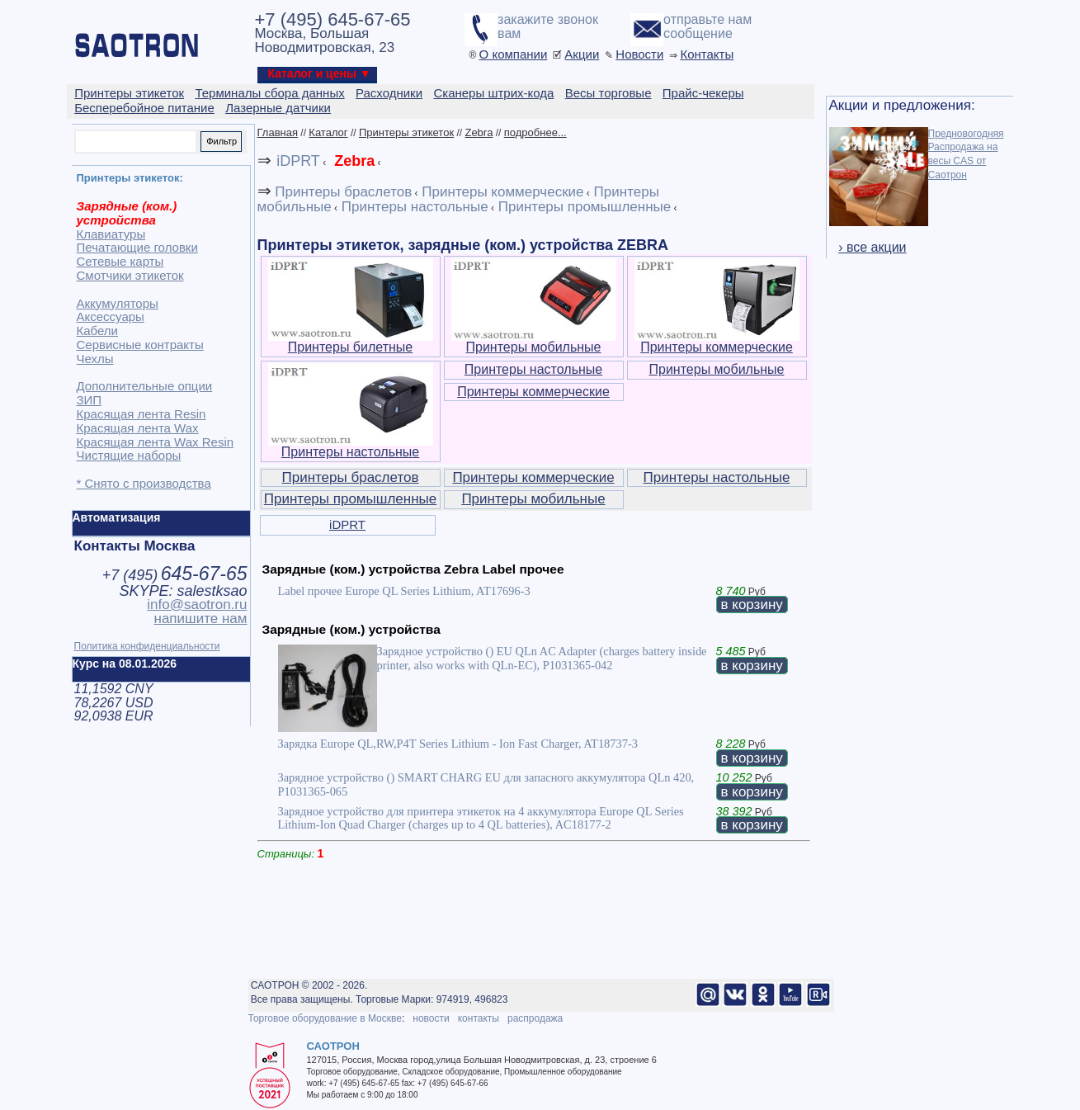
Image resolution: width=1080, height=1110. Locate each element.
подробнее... (535, 132)
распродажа (535, 1018)
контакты (478, 1018)
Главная (277, 132)
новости (431, 1018)
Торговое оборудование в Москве (325, 1018)
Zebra (479, 132)
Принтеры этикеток (406, 132)
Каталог (328, 132)
